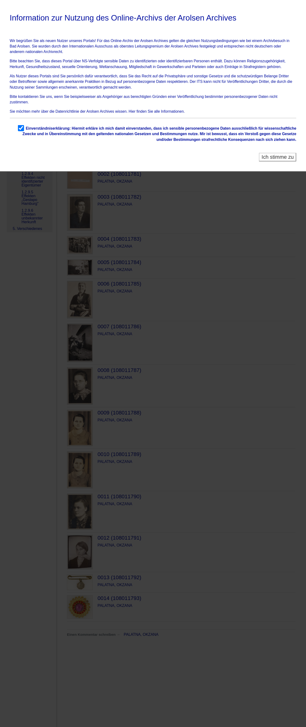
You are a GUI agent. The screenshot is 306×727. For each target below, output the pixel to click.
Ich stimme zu (278, 157)
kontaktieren (28, 97)
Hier (132, 111)
